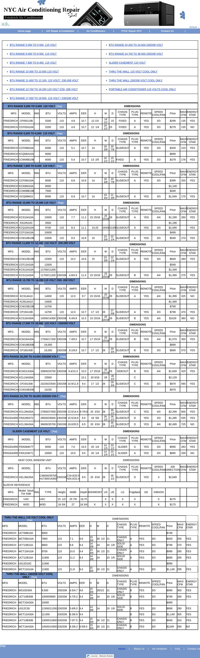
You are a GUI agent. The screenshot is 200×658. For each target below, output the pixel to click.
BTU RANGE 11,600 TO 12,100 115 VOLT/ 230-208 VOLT (44, 80)
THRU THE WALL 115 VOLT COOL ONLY (133, 71)
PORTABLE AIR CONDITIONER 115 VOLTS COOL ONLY (142, 89)
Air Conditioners (95, 31)
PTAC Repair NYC (131, 31)
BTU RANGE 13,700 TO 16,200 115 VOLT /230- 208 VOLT (44, 89)
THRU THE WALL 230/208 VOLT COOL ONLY (135, 80)
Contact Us (167, 31)
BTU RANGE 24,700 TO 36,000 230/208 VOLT (136, 53)
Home (121, 648)
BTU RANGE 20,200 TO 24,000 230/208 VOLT (136, 44)
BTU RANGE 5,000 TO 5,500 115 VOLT (33, 44)
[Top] (59, 106)
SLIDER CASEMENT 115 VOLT (127, 62)
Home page (24, 31)
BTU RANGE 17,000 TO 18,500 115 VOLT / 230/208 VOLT (44, 98)
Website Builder (106, 656)
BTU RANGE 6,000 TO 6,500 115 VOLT (33, 53)
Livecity (94, 656)
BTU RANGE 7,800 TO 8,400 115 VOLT (33, 62)
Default (193, 27)
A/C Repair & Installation (60, 31)
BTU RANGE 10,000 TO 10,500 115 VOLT (34, 71)
